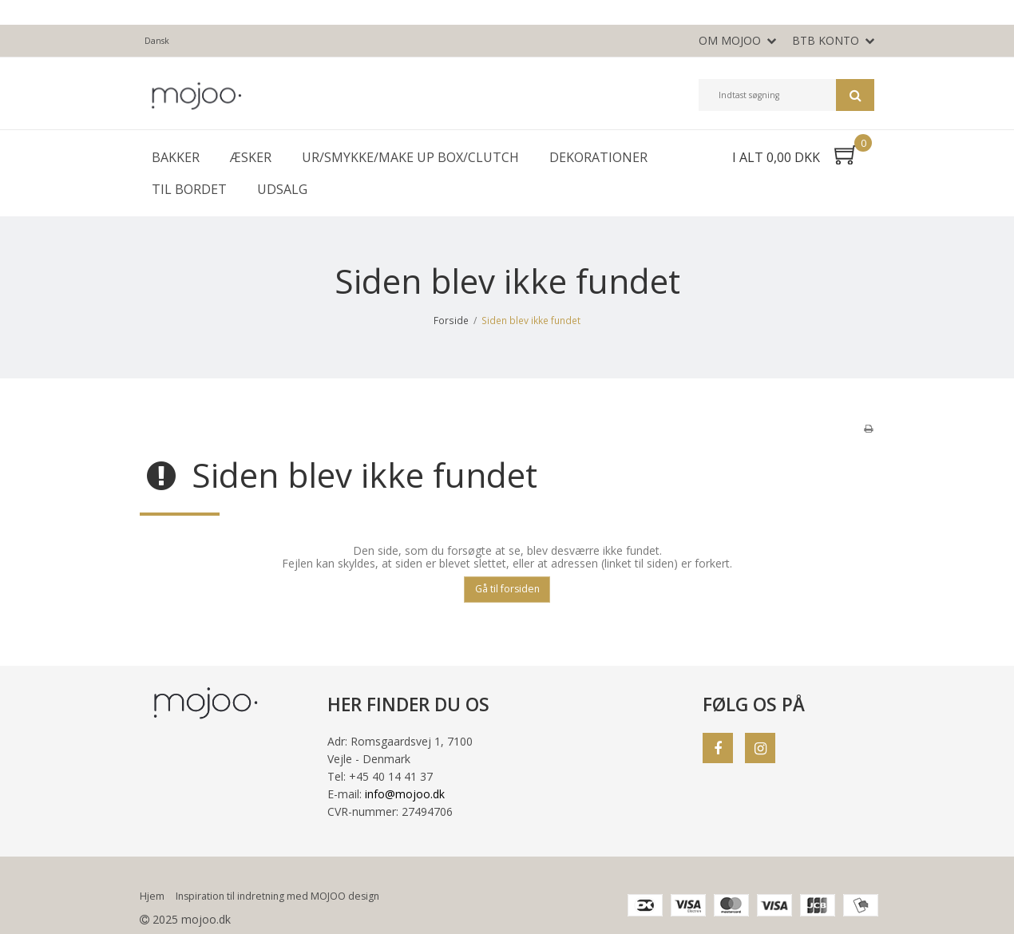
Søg (855, 95)
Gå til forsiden (507, 589)
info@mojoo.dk (405, 793)
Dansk (157, 40)
